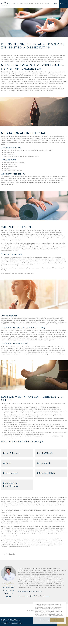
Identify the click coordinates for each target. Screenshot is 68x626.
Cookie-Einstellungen (16, 623)
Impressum (17, 622)
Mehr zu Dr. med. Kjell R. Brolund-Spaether (32, 596)
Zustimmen (57, 620)
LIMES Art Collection (6, 622)
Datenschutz (4, 623)
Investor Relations (15, 620)
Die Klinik (16, 4)
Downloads (4, 620)
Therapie (38, 4)
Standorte (45, 4)
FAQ (15, 619)
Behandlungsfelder (27, 4)
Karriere (10, 619)
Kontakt (3, 619)
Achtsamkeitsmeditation (51, 501)
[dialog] (49, 613)
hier (8, 273)
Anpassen (42, 620)
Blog (20, 619)
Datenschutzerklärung (58, 615)
